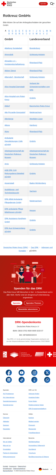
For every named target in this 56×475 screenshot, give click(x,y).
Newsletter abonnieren (28, 309)
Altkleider (6, 421)
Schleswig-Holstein (37, 55)
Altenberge (9, 119)
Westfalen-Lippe (36, 119)
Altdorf (7, 106)
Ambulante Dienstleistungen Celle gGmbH (14, 141)
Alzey (7, 132)
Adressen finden (34, 394)
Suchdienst (32, 449)
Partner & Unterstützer (10, 453)
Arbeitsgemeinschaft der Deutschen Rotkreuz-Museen (14, 154)
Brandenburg (35, 48)
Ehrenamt (32, 425)
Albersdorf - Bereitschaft (14, 77)
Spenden (43, 4)
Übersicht (6, 418)
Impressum (13, 466)
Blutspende (32, 429)
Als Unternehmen (8, 397)
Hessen (33, 211)
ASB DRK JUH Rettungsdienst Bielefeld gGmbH (14, 173)
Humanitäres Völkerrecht (37, 445)
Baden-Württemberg (38, 183)
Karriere (31, 418)
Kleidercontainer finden (36, 405)
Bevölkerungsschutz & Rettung (39, 457)
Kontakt (5, 466)
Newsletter (6, 429)
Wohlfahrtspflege (34, 442)
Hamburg (33, 125)
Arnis (7, 164)
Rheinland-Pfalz (36, 63)
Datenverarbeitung (19, 468)
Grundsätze (7, 449)
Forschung (32, 453)
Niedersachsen (36, 112)
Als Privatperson (8, 394)
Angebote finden (34, 397)
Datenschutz (22, 466)
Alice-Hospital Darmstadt (15, 87)
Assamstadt (9, 183)
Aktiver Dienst (10, 71)
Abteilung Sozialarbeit (13, 48)
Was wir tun (7, 445)
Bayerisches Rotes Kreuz (40, 106)
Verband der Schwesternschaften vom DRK (40, 86)
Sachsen (33, 191)
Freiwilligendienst (34, 433)
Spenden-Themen (33, 303)
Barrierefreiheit (8, 471)
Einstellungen (7, 468)
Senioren (6, 425)
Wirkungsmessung (9, 457)
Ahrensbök (9, 55)
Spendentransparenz (10, 401)
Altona (7, 125)
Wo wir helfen (7, 442)
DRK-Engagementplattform (37, 409)
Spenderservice (8, 405)
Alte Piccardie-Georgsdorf (15, 112)
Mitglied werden (34, 421)
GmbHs (33, 98)
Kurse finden (33, 401)
